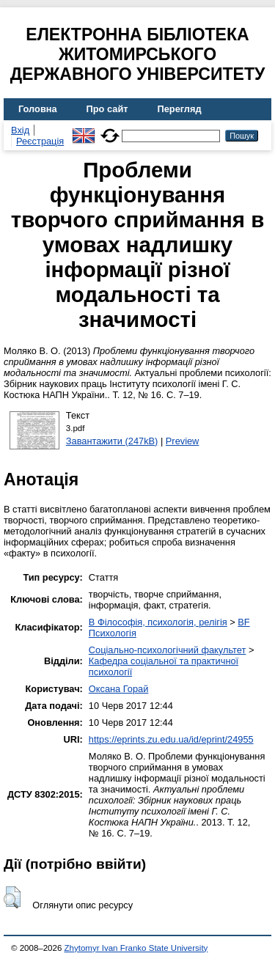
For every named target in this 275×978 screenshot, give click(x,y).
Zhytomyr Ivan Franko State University (136, 948)
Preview (182, 440)
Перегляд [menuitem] (180, 108)
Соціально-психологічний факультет (167, 649)
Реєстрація (40, 141)
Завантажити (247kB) (112, 440)
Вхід (20, 130)
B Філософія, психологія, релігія (158, 622)
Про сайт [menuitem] (107, 108)
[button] (12, 897)
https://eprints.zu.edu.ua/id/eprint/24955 (171, 739)
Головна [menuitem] (37, 108)
